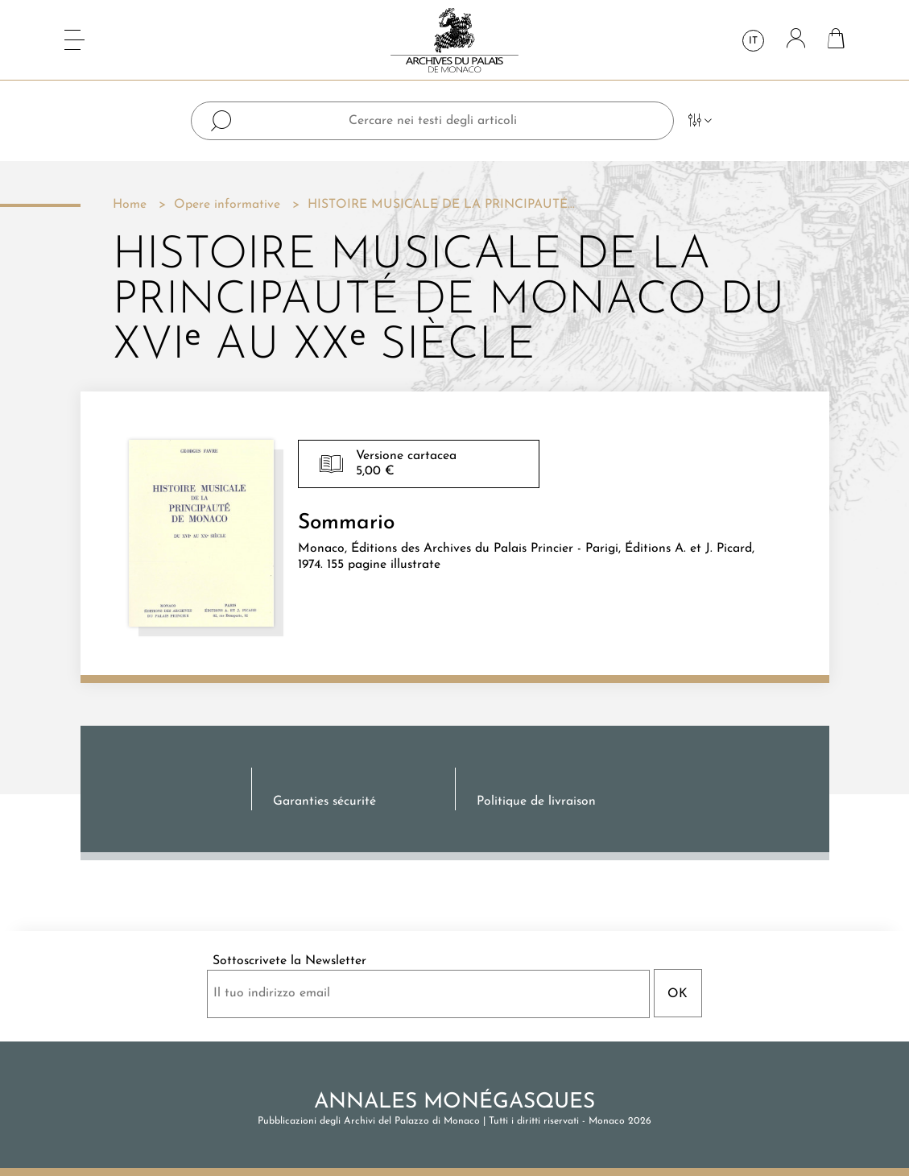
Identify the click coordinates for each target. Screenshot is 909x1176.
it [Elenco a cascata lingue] (753, 41)
